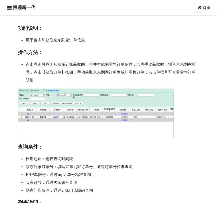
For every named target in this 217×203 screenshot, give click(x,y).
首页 (204, 7)
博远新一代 (24, 7)
